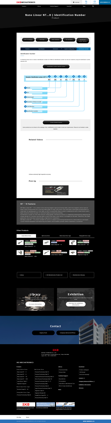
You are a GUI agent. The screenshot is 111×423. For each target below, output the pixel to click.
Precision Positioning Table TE (42, 374)
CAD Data (42, 39)
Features (27, 48)
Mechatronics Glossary (79, 275)
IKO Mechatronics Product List (54, 275)
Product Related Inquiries (56, 122)
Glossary (81, 388)
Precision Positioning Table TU (42, 372)
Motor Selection (55, 39)
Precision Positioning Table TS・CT (43, 381)
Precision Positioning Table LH (42, 386)
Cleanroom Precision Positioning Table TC (44, 377)
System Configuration (69, 48)
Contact (82, 378)
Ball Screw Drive (46, 236)
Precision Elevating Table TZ (41, 398)
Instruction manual (84, 374)
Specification (41, 48)
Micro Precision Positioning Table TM (43, 379)
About (27, 417)
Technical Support (54, 6)
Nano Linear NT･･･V (21, 372)
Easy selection (62, 379)
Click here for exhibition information (76, 304)
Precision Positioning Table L (41, 384)
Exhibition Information (85, 385)
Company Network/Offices (67, 333)
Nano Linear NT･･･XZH (22, 379)
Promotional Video (63, 370)
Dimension (55, 48)
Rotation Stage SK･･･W (22, 389)
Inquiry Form (43, 333)
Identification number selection (83, 40)
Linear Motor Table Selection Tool (67, 384)
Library (39, 6)
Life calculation (69, 39)
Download (69, 6)
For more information (35, 304)
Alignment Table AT (39, 391)
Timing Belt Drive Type (84, 236)
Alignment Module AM (40, 393)
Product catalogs (83, 370)
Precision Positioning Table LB (24, 395)
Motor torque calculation (65, 386)
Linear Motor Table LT (22, 381)
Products (24, 6)
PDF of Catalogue (28, 39)
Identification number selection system (56, 66)
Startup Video (62, 372)
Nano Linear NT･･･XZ (22, 377)
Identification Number (84, 48)
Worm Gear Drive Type (65, 236)
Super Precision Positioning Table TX (43, 388)
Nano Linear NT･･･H (21, 374)
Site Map (19, 417)
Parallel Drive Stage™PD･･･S (41, 395)
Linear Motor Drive (26, 236)
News (84, 6)
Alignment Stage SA (21, 384)
